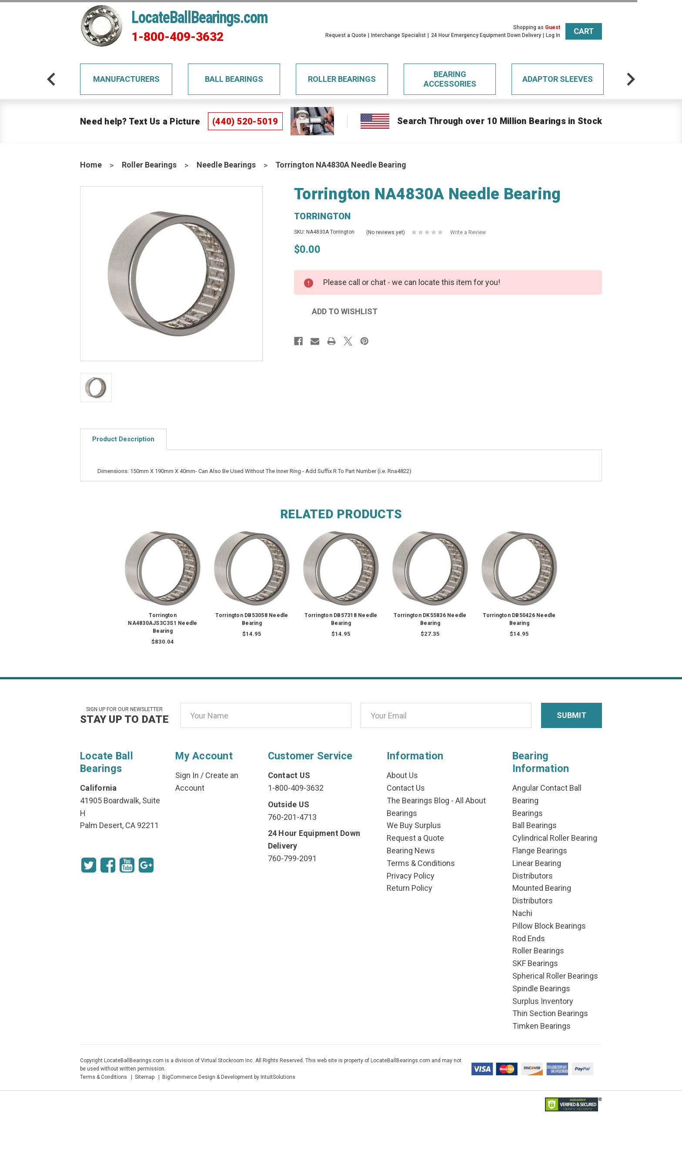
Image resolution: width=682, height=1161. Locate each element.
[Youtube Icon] (127, 865)
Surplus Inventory (542, 1001)
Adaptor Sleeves (557, 79)
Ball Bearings (234, 79)
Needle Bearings (226, 164)
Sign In (187, 775)
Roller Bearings (342, 79)
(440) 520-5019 (245, 121)
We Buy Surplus (414, 825)
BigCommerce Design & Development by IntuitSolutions (228, 1077)
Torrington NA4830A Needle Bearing (340, 164)
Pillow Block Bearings (549, 925)
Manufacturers (126, 79)
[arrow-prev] (51, 79)
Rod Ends (528, 938)
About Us (402, 775)
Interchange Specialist (398, 35)
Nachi (522, 913)
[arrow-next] (631, 79)
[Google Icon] (146, 865)
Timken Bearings (541, 1025)
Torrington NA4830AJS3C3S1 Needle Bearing (162, 623)
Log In (553, 35)
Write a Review (468, 232)
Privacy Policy (411, 875)
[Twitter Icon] (88, 865)
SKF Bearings (535, 963)
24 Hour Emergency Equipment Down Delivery (486, 35)
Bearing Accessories (450, 79)
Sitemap (144, 1077)
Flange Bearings (539, 850)
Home (91, 164)
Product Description (123, 439)
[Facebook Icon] (108, 865)
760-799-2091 (292, 858)
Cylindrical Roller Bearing (554, 837)
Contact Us (406, 787)
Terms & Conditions (421, 863)
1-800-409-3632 (177, 37)
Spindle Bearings (541, 988)
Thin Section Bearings (550, 1013)
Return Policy (409, 888)
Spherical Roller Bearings (555, 975)
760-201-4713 (292, 817)
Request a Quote (345, 35)
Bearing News (411, 850)
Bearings (527, 813)
